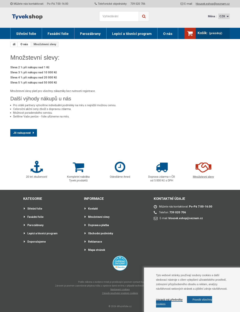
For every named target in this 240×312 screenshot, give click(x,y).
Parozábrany (90, 34)
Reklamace (95, 241)
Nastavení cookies (120, 289)
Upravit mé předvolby (169, 299)
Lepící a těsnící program (132, 34)
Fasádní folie (58, 34)
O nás (167, 34)
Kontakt (93, 208)
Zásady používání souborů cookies (120, 293)
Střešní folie (26, 34)
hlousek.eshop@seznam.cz (213, 3)
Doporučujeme (36, 241)
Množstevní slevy (99, 216)
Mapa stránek (96, 249)
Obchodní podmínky (100, 233)
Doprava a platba (98, 225)
